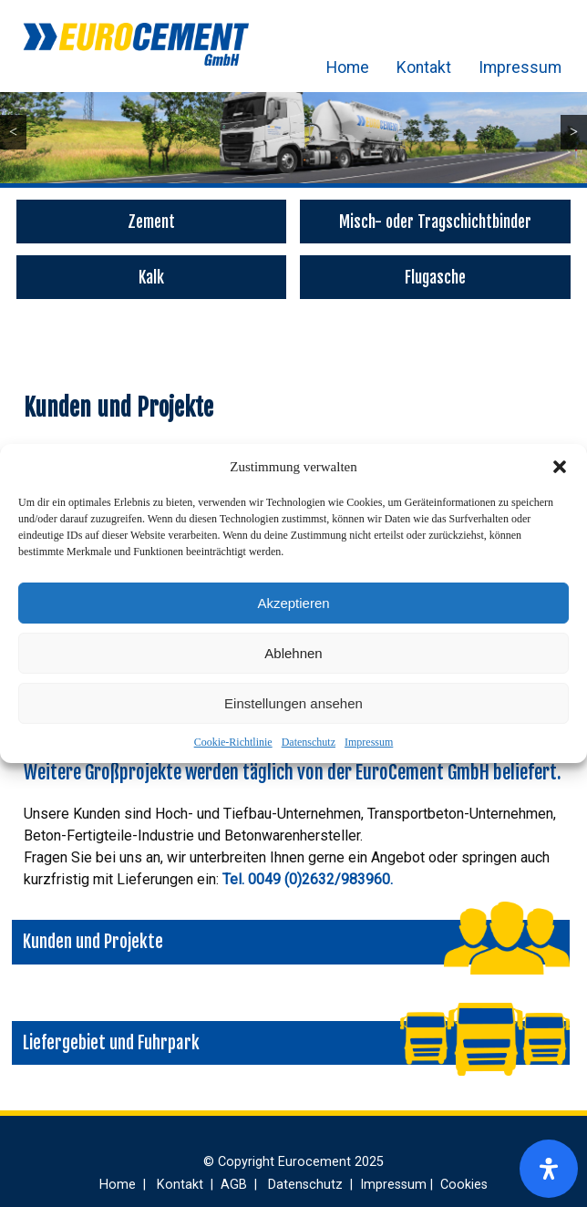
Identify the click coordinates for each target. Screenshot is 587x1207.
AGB (236, 1184)
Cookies (464, 1184)
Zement (151, 221)
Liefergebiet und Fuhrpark (111, 1043)
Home (347, 67)
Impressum (369, 742)
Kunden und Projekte (93, 942)
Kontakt (423, 67)
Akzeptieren (293, 603)
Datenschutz (308, 742)
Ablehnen (293, 653)
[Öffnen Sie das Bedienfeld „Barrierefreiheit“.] (549, 1169)
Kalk (151, 277)
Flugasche (435, 277)
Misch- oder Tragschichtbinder (435, 221)
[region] (293, 128)
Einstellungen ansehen (293, 703)
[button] (560, 467)
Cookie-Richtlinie (233, 742)
